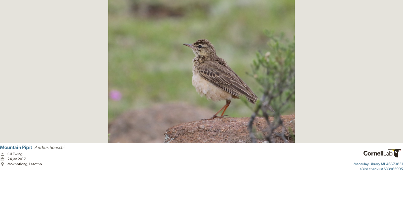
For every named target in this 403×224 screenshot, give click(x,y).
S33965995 (381, 169)
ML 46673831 (378, 164)
